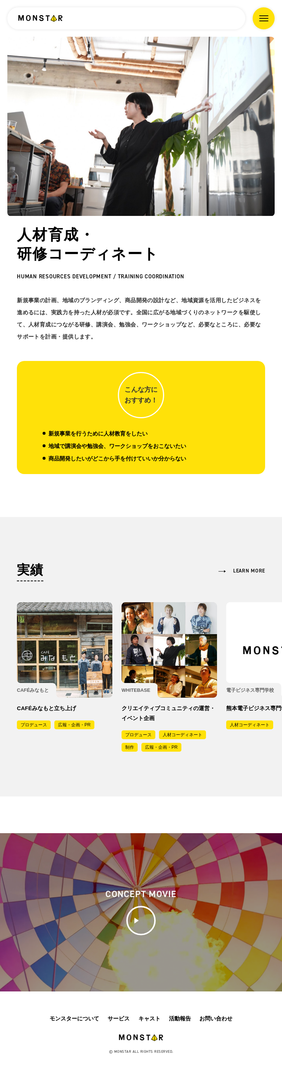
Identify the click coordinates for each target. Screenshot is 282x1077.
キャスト (149, 1018)
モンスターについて (74, 1018)
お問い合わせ (215, 1018)
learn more (249, 570)
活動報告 (180, 1018)
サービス (119, 1018)
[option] (141, 126)
